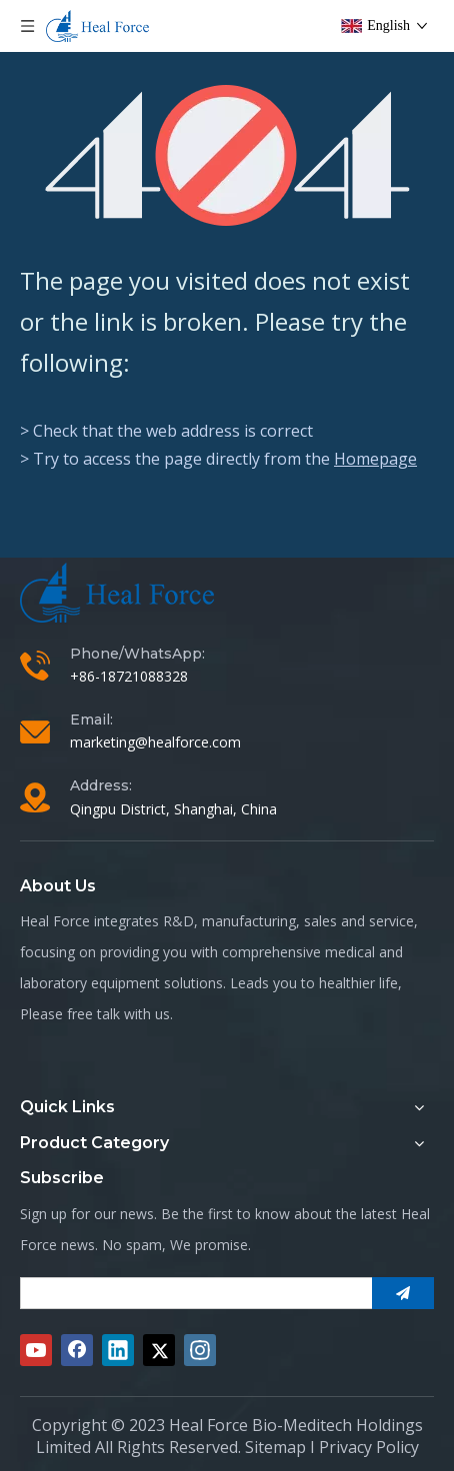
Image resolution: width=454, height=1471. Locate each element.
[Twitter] (159, 1350)
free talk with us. (120, 1013)
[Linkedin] (118, 1350)
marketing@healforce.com (155, 742)
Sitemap (275, 1447)
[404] (227, 155)
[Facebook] (77, 1350)
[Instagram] (200, 1350)
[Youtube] (36, 1350)
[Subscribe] (403, 1293)
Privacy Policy (369, 1447)
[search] (192, 1293)
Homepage (375, 459)
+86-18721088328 (129, 676)
